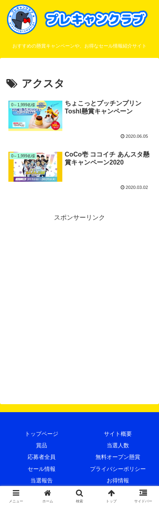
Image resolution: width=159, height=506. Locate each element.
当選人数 (118, 445)
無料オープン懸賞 (117, 457)
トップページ (41, 434)
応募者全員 (42, 457)
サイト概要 (118, 434)
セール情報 (42, 469)
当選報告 (41, 480)
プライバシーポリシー (118, 469)
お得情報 (118, 480)
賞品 (41, 445)
